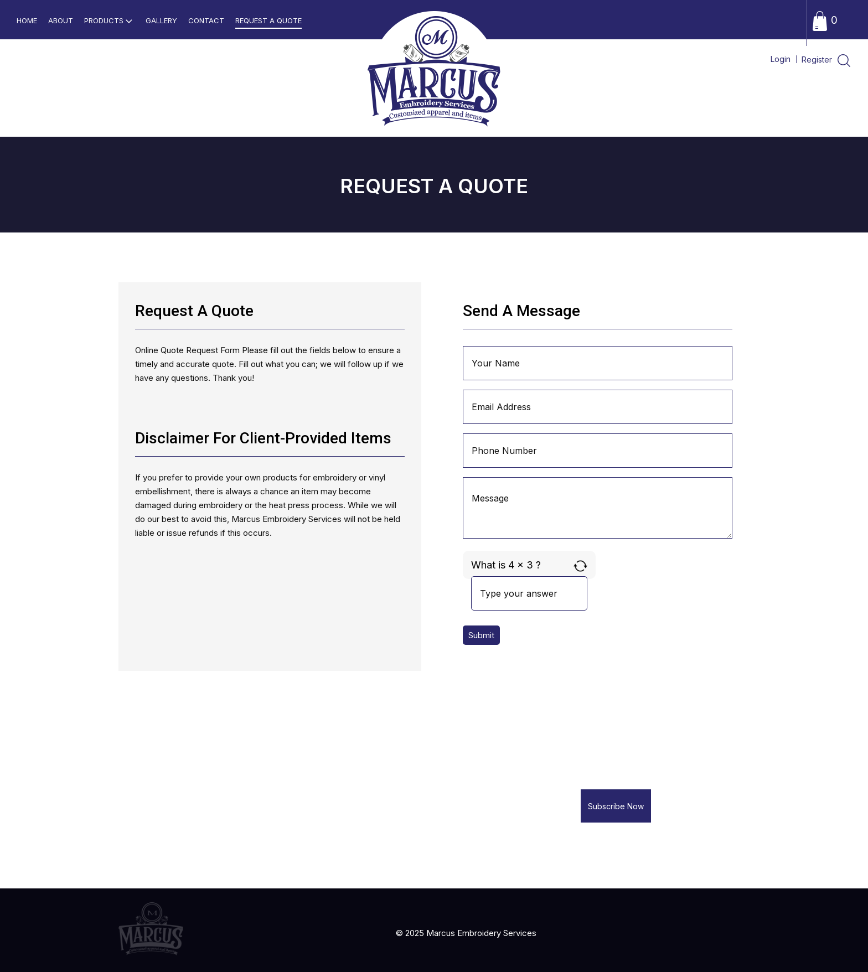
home (27, 20)
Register (818, 59)
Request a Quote (268, 20)
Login (780, 59)
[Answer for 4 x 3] (529, 593)
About (60, 20)
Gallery (161, 20)
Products (109, 21)
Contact (206, 20)
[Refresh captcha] (580, 566)
